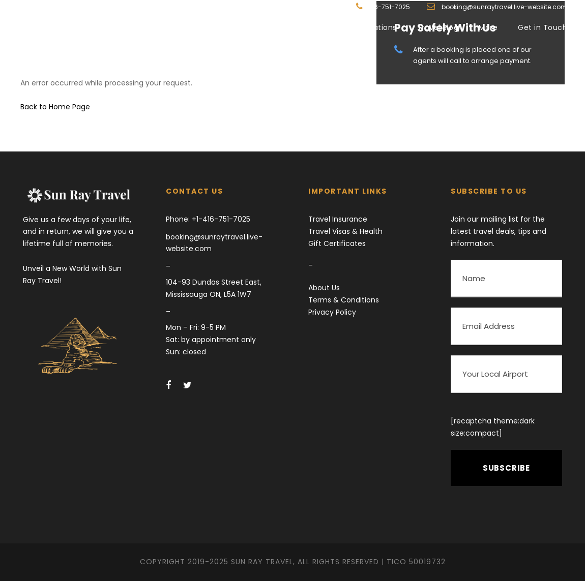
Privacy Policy (332, 312)
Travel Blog (438, 27)
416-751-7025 (389, 7)
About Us (324, 288)
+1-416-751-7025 (220, 219)
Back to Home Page (55, 107)
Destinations (373, 27)
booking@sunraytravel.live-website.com (503, 7)
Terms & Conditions (343, 300)
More (488, 27)
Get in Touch (542, 27)
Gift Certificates (337, 243)
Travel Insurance (337, 219)
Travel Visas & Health (345, 231)
